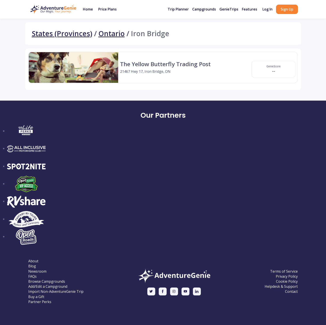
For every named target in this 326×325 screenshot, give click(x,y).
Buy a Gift (36, 297)
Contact (291, 291)
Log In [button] (267, 9)
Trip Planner (178, 9)
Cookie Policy (287, 281)
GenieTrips (228, 9)
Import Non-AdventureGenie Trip (56, 291)
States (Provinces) (62, 33)
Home (88, 9)
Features (249, 9)
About (33, 261)
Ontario (111, 33)
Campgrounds (204, 9)
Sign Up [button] (287, 9)
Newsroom (37, 271)
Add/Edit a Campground (47, 286)
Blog (32, 266)
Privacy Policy (287, 276)
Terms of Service (284, 271)
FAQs (32, 276)
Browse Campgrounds (46, 281)
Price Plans (107, 9)
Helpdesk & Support (281, 286)
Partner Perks (39, 302)
